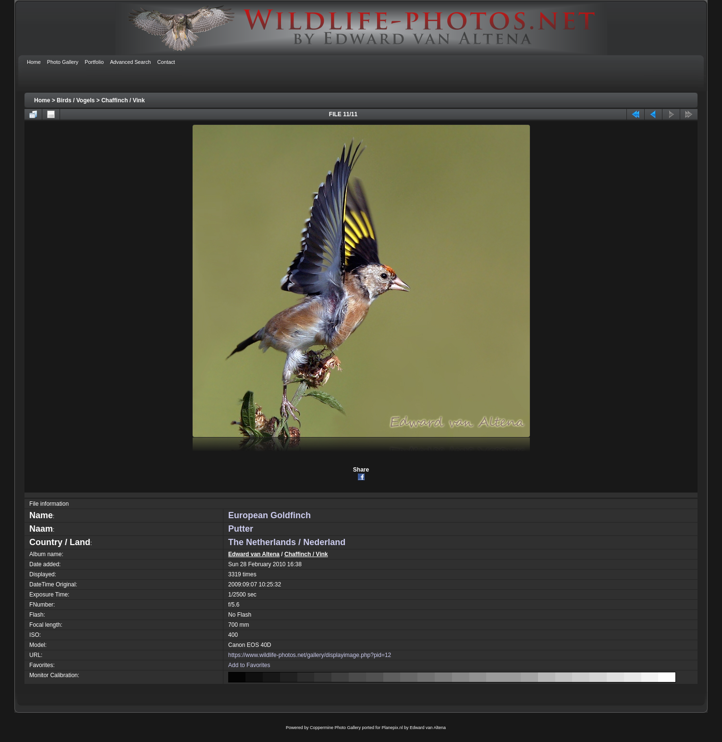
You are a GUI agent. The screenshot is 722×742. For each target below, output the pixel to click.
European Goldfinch (269, 515)
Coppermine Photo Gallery (335, 727)
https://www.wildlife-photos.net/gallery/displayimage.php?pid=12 (309, 655)
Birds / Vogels (76, 100)
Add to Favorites (249, 665)
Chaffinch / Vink (123, 100)
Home (42, 100)
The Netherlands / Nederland (286, 542)
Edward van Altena (254, 554)
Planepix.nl (392, 727)
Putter (240, 529)
